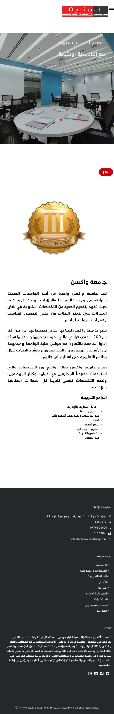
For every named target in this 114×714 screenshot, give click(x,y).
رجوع (106, 172)
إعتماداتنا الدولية (98, 594)
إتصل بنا (104, 611)
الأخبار (105, 582)
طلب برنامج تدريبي (98, 605)
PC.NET (23, 708)
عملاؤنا (104, 588)
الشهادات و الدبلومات (95, 571)
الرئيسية (103, 565)
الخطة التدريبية (99, 576)
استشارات (102, 599)
